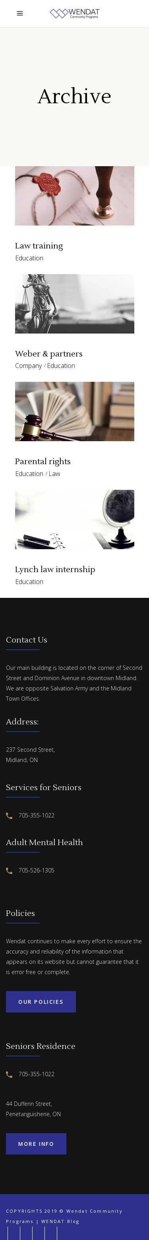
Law (54, 473)
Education (29, 258)
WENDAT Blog (60, 1221)
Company (28, 365)
